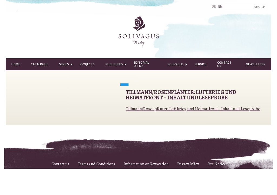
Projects (87, 64)
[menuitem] (15, 64)
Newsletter (256, 64)
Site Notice (216, 164)
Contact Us (224, 64)
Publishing (114, 64)
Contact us (60, 164)
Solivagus (175, 64)
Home (15, 64)
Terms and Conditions (96, 164)
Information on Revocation (146, 164)
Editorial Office (141, 64)
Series (64, 64)
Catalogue (39, 64)
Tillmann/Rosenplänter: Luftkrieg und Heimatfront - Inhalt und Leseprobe (193, 109)
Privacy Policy (188, 164)
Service (200, 64)
